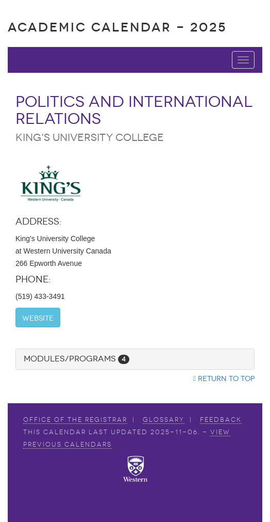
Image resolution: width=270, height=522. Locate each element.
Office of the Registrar (75, 419)
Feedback (221, 419)
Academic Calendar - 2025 (117, 27)
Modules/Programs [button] (76, 358)
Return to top (224, 378)
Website (38, 318)
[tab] (135, 359)
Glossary (163, 419)
